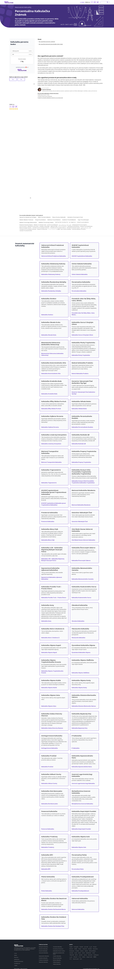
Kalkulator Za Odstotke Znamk (40, 224)
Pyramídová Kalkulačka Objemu (81, 652)
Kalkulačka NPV (45, 869)
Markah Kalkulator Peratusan (26, 219)
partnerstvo (16, 959)
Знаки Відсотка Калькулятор (73, 226)
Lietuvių (82, 950)
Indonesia (84, 948)
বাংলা (70, 959)
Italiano (86, 950)
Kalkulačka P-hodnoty (47, 847)
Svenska (71, 952)
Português (76, 946)
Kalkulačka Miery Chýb (47, 540)
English (71, 946)
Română (90, 948)
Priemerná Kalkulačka (47, 521)
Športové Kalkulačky (57, 958)
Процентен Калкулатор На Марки (27, 217)
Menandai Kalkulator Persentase (79, 229)
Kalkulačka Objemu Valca (48, 706)
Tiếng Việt (71, 954)
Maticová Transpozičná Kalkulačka (51, 462)
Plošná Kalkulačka (46, 891)
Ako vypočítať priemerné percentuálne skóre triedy (51, 44)
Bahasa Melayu (92, 950)
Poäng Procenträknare (40, 219)
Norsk (79, 952)
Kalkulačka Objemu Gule (79, 847)
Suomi (75, 952)
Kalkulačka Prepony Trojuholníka (81, 462)
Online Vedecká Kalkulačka (79, 274)
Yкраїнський (76, 959)
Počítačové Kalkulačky (43, 960)
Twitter (15, 965)
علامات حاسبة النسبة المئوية (86, 227)
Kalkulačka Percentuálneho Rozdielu (82, 427)
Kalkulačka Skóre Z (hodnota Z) (50, 637)
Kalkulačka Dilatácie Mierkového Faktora (84, 706)
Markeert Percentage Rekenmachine (28, 222)
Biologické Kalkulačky (43, 946)
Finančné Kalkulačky (43, 950)
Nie (21, 79)
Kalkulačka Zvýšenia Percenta (50, 427)
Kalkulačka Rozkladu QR (79, 444)
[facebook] (92, 2)
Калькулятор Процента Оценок (73, 227)
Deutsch (71, 948)
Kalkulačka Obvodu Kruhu (48, 335)
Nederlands (88, 952)
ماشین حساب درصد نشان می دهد (65, 224)
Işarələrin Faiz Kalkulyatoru (52, 224)
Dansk (83, 952)
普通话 (94, 956)
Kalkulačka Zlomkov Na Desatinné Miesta (53, 909)
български (71, 950)
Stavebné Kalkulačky (43, 948)
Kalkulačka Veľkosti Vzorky (49, 783)
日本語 (75, 948)
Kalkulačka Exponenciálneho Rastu (82, 766)
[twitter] (98, 2)
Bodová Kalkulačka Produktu (80, 373)
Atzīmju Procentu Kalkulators (83, 222)
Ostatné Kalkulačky (57, 956)
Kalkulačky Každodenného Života (58, 953)
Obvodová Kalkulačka (78, 621)
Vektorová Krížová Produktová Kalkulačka (53, 256)
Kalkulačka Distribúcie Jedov (49, 804)
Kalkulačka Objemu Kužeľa (49, 687)
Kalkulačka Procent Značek (33, 226)
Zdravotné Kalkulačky (43, 952)
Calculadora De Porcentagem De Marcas (40, 227)
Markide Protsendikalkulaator (86, 226)
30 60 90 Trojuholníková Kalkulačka (82, 256)
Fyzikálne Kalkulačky (43, 958)
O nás (15, 953)
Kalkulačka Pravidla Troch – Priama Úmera (53, 597)
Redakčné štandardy (18, 961)
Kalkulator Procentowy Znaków (46, 222)
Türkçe (79, 948)
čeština (83, 956)
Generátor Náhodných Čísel (80, 521)
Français (95, 946)
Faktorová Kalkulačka (78, 909)
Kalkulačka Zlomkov (47, 314)
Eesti (81, 959)
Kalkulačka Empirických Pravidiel (81, 829)
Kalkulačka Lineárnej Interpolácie (51, 444)
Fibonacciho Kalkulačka (78, 637)
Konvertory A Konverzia (58, 948)
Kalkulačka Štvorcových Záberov (81, 560)
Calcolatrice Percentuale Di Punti (75, 217)
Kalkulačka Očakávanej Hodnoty (50, 274)
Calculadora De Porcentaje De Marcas (58, 227)
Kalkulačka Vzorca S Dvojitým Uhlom (82, 335)
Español (81, 946)
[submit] (107, 2)
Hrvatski (77, 950)
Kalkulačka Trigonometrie (49, 483)
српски (85, 954)
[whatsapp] (95, 2)
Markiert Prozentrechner (42, 229)
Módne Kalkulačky (57, 960)
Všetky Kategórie (56, 962)
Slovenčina (95, 948)
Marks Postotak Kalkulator (44, 217)
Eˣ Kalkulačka (75, 748)
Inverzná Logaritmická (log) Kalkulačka (83, 783)
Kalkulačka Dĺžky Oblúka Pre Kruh (51, 408)
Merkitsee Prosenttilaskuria (53, 219)
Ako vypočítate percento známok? (47, 41)
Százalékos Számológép (44, 226)
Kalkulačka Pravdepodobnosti (80, 891)
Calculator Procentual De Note (25, 230)
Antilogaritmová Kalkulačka (49, 748)
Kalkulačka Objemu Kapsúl (49, 652)
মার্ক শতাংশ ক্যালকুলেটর (62, 226)
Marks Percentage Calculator (25, 227)
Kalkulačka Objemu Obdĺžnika (80, 673)
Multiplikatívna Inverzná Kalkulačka (82, 804)
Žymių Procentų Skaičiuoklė (59, 217)
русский (86, 946)
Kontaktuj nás (17, 963)
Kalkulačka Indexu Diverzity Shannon (52, 728)
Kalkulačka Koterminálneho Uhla (50, 373)
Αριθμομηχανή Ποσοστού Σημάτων (79, 224)
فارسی (70, 956)
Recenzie (16, 957)
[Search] (104, 2)
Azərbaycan (96, 954)
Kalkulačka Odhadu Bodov (79, 408)
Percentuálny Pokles (78, 869)
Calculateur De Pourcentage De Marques (27, 229)
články (15, 955)
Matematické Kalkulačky (23, 7)
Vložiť (82, 2)
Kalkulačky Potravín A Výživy (59, 950)
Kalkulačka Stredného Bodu (49, 394)
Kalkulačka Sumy (46, 621)
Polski (93, 952)
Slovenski (90, 954)
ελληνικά (75, 956)
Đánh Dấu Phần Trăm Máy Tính (61, 222)
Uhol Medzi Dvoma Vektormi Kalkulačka (83, 540)
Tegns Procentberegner (83, 219)
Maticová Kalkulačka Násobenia (81, 505)
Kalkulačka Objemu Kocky (79, 687)
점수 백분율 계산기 (72, 222)
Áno (13, 79)
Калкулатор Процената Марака (26, 224)
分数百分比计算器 (53, 226)
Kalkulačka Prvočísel (47, 766)
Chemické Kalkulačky (57, 946)
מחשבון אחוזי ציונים (23, 226)
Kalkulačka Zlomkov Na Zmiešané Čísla (52, 926)
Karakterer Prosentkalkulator (69, 219)
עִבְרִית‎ (79, 956)
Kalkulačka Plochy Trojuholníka (81, 355)
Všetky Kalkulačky (57, 964)
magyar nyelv (89, 956)
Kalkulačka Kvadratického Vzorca (81, 597)
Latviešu (81, 954)
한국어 (76, 954)
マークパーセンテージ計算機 (54, 229)
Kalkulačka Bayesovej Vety (79, 728)
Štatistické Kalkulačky (43, 962)
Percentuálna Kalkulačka (79, 291)
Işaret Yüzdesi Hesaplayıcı (65, 229)
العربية (90, 946)
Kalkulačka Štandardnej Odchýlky (51, 291)
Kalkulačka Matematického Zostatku (82, 579)
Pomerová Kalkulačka (47, 829)
